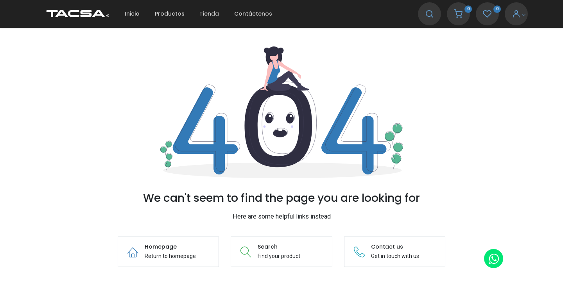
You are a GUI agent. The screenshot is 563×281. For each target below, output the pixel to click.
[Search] (429, 15)
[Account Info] (518, 15)
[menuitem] (132, 14)
